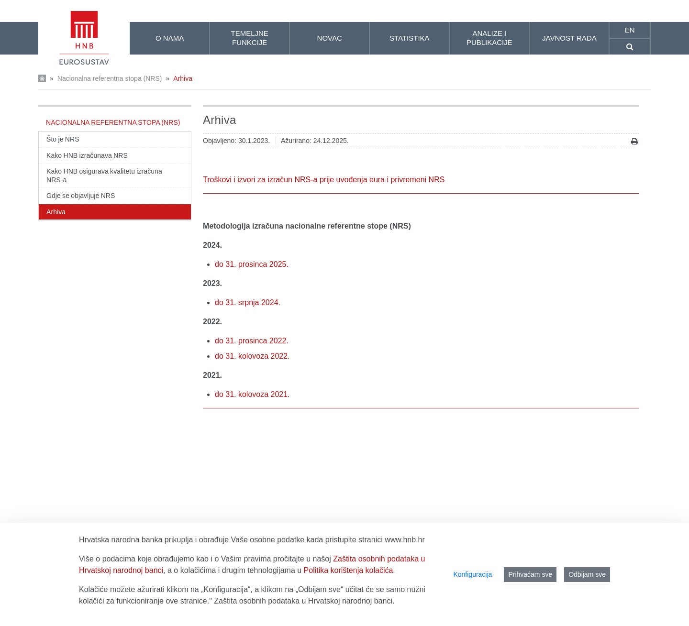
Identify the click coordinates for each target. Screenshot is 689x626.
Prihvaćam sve (530, 574)
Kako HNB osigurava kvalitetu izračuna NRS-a (104, 175)
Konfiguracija (472, 574)
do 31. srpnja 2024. (247, 302)
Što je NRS (62, 139)
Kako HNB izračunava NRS (87, 155)
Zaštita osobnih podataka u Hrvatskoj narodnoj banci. (304, 601)
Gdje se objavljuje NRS (80, 195)
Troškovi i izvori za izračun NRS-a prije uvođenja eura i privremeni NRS (324, 180)
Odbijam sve (587, 574)
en (630, 30)
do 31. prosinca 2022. (252, 341)
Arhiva (182, 78)
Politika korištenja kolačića (348, 570)
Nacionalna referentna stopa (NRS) (109, 78)
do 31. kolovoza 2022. (252, 356)
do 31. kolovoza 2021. (252, 394)
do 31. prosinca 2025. (252, 264)
